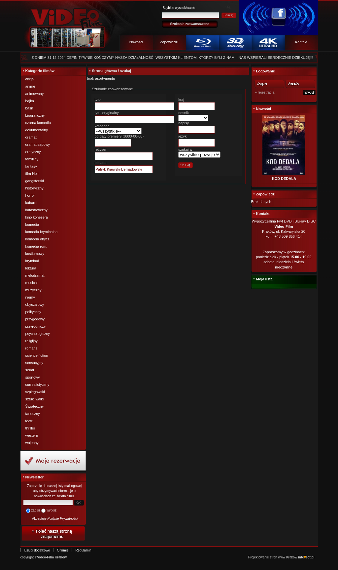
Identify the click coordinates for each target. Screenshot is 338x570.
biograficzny (35, 115)
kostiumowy (34, 254)
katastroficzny (36, 210)
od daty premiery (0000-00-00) (119, 136)
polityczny (33, 312)
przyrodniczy (35, 326)
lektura (30, 268)
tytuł (98, 100)
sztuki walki (34, 399)
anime (30, 86)
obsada (101, 163)
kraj (181, 100)
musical (31, 283)
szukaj (125, 71)
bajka (29, 101)
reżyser (101, 149)
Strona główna (104, 71)
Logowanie (265, 71)
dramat (31, 137)
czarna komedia (38, 123)
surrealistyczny (37, 385)
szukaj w (185, 149)
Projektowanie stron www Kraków (272, 557)
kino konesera (36, 217)
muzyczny (33, 290)
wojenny (32, 443)
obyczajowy (34, 304)
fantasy (31, 166)
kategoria (102, 126)
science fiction (36, 355)
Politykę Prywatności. (63, 518)
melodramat (35, 275)
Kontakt (301, 42)
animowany (34, 94)
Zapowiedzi (169, 42)
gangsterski (34, 181)
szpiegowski (35, 392)
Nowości (136, 42)
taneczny (32, 414)
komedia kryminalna (41, 232)
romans (31, 348)
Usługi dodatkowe (37, 550)
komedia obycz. (38, 239)
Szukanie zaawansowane (189, 24)
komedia (32, 224)
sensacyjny (34, 363)
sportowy (32, 377)
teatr (29, 421)
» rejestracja (265, 92)
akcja (29, 79)
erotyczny (33, 152)
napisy (183, 123)
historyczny (34, 188)
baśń (29, 108)
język (182, 136)
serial (29, 370)
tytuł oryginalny (107, 113)
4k (268, 43)
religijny (31, 341)
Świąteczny (34, 406)
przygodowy (35, 319)
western (31, 435)
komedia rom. (36, 246)
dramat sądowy (37, 144)
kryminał (32, 261)
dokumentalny (36, 130)
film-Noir (32, 174)
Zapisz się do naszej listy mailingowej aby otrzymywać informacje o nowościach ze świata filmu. (54, 491)
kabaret (31, 203)
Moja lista (264, 279)
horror (30, 195)
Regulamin (83, 550)
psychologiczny (37, 334)
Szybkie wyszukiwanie (179, 8)
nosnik (183, 113)
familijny (32, 159)
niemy (30, 297)
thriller (30, 428)
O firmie (62, 550)
